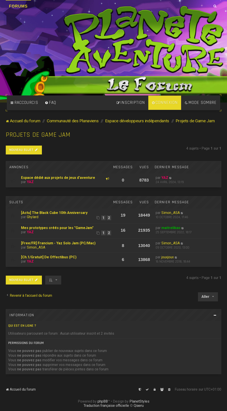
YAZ (30, 182)
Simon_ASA (170, 213)
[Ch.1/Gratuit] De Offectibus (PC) (48, 257)
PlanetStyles (139, 401)
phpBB (103, 401)
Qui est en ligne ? (22, 325)
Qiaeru (139, 405)
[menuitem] (50, 103)
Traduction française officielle (106, 405)
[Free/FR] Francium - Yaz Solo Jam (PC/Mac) (58, 243)
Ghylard (32, 217)
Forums (18, 6)
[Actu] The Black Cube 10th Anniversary (54, 213)
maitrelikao (170, 228)
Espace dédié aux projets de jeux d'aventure (58, 178)
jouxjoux (167, 257)
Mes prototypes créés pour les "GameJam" (57, 228)
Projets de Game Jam (38, 135)
